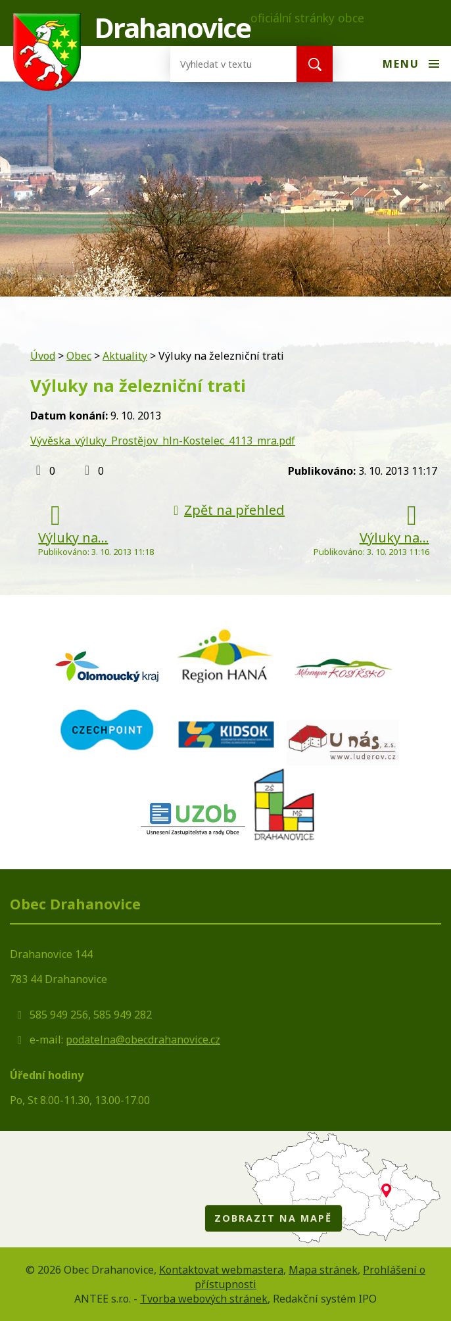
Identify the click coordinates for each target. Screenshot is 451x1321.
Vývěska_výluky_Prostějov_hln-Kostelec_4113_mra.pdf (162, 440)
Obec (78, 355)
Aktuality (125, 355)
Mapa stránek (323, 1269)
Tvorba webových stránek (204, 1298)
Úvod (42, 355)
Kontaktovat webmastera (221, 1269)
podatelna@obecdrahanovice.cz (143, 1039)
